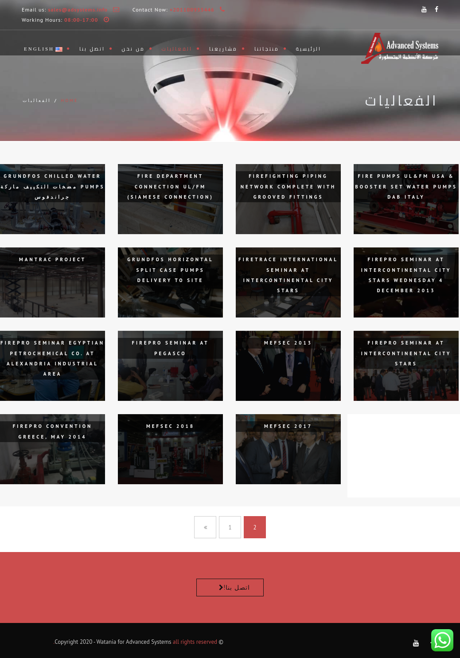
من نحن (133, 48)
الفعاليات (177, 48)
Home (69, 100)
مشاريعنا (223, 48)
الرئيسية (308, 48)
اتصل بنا (92, 48)
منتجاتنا (266, 48)
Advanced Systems (148, 642)
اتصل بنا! (237, 587)
